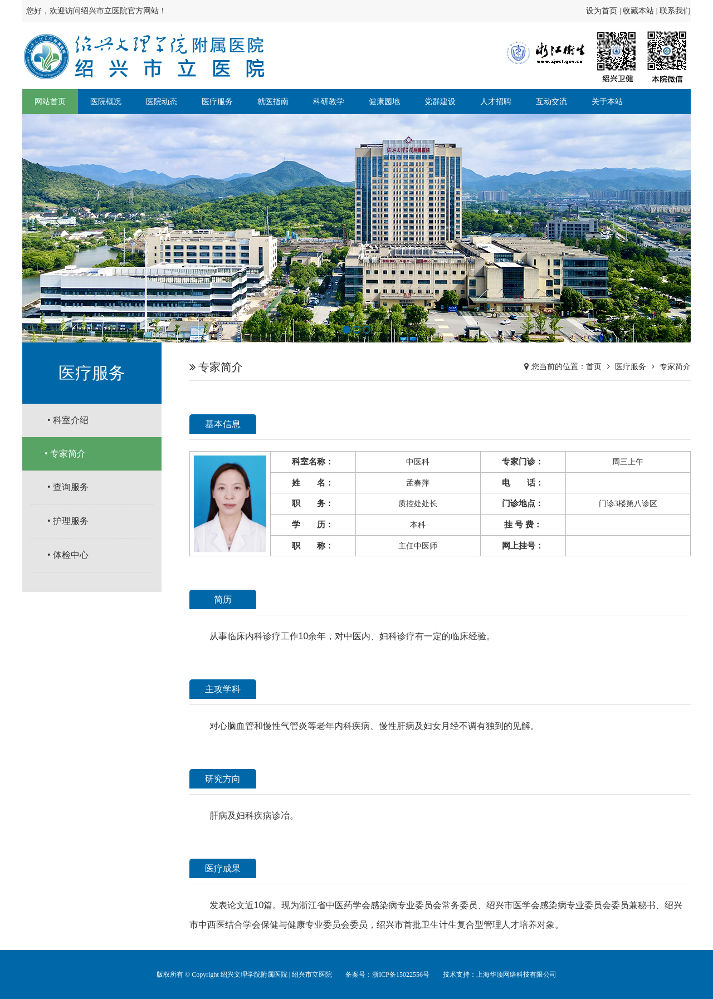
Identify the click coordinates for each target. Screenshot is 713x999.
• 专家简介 (65, 453)
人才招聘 (495, 101)
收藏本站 (638, 11)
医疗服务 (217, 101)
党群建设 (440, 101)
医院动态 (161, 101)
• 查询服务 (68, 487)
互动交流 (551, 101)
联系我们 (675, 11)
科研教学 (328, 101)
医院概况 (105, 101)
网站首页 (50, 101)
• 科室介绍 (68, 420)
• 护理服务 (68, 521)
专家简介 (675, 367)
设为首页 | (604, 11)
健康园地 (384, 101)
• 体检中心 (68, 555)
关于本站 (607, 101)
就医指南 (273, 101)
